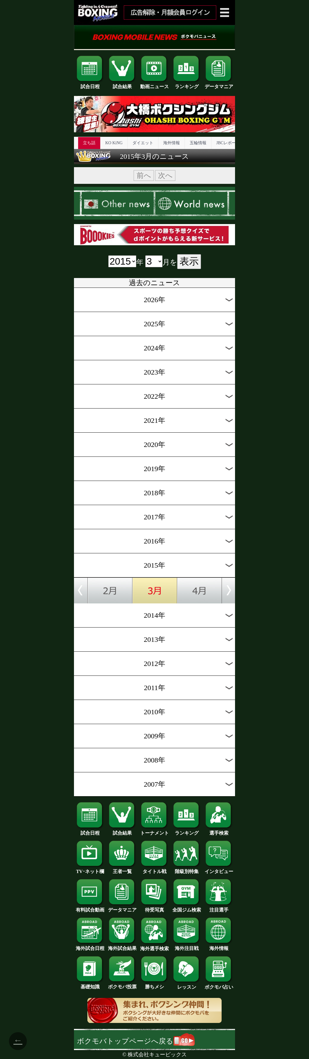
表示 (189, 261)
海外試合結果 (122, 946)
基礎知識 (90, 984)
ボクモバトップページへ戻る (136, 1041)
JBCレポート (228, 143)
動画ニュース (154, 84)
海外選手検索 (154, 946)
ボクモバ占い (219, 985)
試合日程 (90, 84)
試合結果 (122, 84)
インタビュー (219, 869)
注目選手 (219, 907)
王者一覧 (122, 869)
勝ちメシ (154, 984)
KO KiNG (114, 143)
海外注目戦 (186, 946)
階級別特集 (186, 869)
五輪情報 (198, 143)
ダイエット (142, 143)
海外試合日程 (90, 946)
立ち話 (89, 143)
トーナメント (154, 831)
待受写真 (154, 907)
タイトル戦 (154, 869)
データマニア (219, 84)
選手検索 (219, 831)
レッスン (186, 985)
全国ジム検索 (186, 907)
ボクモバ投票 (122, 984)
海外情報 (171, 143)
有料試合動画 (90, 907)
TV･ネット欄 (90, 869)
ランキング (186, 84)
